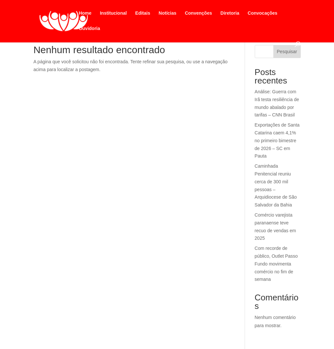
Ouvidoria (89, 28)
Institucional (113, 13)
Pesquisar (287, 51)
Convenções (198, 13)
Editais (142, 13)
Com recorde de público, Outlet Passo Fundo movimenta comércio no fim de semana (276, 264)
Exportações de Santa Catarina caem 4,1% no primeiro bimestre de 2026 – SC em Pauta (277, 140)
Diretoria (229, 13)
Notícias (167, 13)
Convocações (262, 13)
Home (85, 13)
